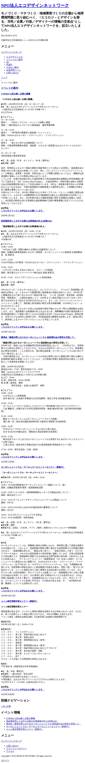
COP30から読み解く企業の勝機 (15, 94)
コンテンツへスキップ (11, 52)
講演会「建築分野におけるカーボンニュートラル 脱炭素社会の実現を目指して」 (38, 337)
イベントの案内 (9, 88)
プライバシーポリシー (16, 748)
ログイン (5, 760)
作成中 (9, 65)
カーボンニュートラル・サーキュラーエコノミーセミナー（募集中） (33, 467)
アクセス (10, 751)
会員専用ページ (13, 70)
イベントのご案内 (14, 60)
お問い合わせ (12, 73)
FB (7, 62)
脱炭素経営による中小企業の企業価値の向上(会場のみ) (26, 221)
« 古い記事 (6, 706)
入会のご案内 (12, 67)
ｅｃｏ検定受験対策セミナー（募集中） (19, 601)
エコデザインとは (14, 57)
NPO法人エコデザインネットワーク (35, 5)
